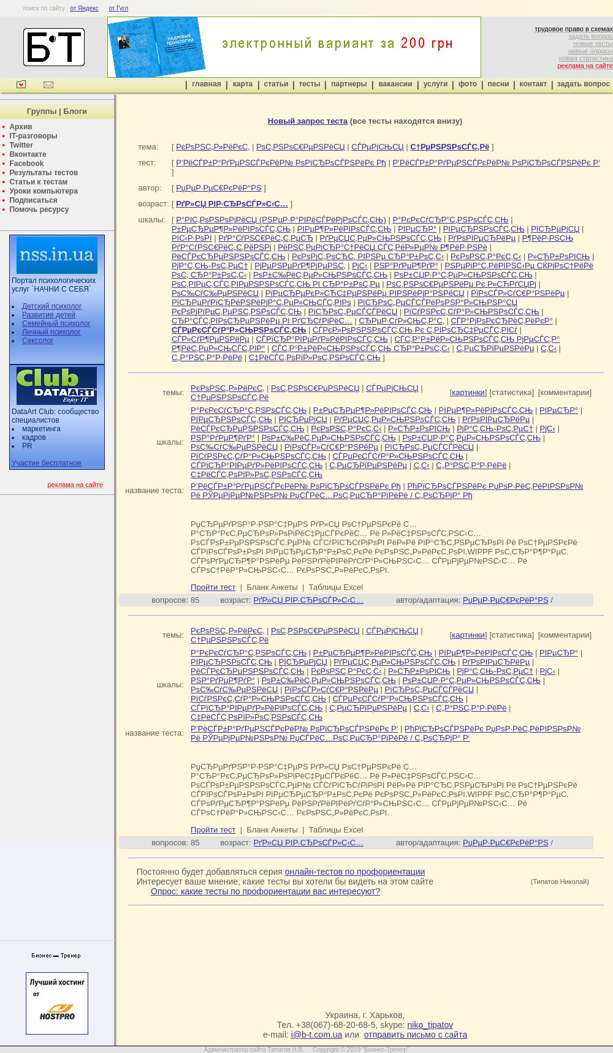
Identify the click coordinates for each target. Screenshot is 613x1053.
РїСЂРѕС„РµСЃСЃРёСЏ (352, 311)
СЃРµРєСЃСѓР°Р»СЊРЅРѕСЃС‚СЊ (397, 456)
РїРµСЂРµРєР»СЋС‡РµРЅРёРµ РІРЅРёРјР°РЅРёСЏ (365, 293)
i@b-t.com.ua (316, 1035)
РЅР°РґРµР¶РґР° (406, 265)
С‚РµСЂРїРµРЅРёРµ (495, 348)
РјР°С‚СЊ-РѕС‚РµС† (210, 265)
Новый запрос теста (308, 121)
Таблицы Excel (336, 587)
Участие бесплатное (47, 463)
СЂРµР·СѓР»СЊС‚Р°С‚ (401, 320)
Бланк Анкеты (271, 587)
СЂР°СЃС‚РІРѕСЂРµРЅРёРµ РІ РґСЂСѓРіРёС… (262, 320)
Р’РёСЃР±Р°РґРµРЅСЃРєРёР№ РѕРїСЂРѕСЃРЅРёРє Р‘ (496, 162)
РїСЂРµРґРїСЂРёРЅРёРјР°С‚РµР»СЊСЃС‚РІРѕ (261, 302)
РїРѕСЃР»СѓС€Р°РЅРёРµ (518, 293)
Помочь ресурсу (39, 209)
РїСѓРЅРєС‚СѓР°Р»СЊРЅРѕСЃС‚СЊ (471, 311)
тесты (309, 84)
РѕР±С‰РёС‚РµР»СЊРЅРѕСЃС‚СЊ (320, 274)
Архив (20, 127)
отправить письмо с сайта (415, 1035)
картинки (468, 392)
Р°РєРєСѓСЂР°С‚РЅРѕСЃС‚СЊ (450, 219)
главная (206, 84)
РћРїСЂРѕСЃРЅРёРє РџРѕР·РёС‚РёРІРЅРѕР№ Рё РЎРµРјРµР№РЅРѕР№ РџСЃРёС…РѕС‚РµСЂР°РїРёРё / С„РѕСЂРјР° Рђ (387, 490)
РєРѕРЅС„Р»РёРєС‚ (212, 146)
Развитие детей (48, 315)
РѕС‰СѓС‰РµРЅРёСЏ (215, 293)
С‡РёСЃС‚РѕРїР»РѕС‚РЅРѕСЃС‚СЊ (315, 357)
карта (243, 84)
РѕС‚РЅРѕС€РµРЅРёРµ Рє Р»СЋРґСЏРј (461, 284)
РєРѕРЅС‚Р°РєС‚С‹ (486, 256)
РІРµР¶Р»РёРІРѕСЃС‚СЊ (344, 228)
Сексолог (37, 340)
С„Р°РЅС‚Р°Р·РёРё (207, 357)
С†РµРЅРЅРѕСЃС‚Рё (229, 397)
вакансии (395, 84)
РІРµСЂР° (417, 228)
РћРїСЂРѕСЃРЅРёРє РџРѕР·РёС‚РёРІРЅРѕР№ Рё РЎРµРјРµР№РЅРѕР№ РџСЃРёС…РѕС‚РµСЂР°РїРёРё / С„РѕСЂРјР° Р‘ (386, 733)
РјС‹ (359, 265)
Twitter (20, 145)
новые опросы (590, 51)
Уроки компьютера (43, 191)
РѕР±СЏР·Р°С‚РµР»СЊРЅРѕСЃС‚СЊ (463, 274)
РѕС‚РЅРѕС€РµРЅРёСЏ (300, 146)
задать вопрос (590, 36)
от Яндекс (84, 8)
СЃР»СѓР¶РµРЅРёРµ (210, 339)
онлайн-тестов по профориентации (355, 872)
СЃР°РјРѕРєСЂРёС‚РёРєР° (501, 320)
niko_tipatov (431, 1025)
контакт (533, 84)
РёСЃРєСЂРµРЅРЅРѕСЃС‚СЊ (229, 256)
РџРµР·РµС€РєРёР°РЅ (219, 187)
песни (498, 84)
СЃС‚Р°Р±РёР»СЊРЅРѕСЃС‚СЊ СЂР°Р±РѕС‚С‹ (361, 348)
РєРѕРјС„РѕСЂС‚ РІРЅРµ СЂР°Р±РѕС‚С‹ (368, 256)
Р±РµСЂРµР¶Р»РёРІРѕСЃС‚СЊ (231, 228)
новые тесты (593, 43)
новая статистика (586, 58)
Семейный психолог (56, 323)
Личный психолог (51, 332)
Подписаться (33, 200)
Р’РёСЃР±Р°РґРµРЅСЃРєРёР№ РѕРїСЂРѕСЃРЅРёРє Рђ (281, 162)
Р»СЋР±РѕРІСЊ (559, 256)
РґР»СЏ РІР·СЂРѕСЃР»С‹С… (309, 600)
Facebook (26, 163)
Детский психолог (52, 306)
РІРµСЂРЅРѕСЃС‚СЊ (484, 228)
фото (468, 84)
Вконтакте (27, 154)
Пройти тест (213, 587)
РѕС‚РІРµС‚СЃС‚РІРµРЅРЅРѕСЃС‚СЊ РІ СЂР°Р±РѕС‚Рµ (276, 284)
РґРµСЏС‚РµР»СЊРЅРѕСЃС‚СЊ (381, 238)
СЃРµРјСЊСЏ (377, 146)
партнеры (349, 84)
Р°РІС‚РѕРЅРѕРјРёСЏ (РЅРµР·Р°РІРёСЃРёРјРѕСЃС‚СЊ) (281, 219)
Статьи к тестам (38, 182)
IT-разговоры (33, 136)
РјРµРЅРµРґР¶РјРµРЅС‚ (299, 265)
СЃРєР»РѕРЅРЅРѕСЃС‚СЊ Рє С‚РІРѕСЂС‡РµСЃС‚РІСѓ (415, 329)
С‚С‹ (549, 348)
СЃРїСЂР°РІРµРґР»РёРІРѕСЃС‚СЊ (321, 339)
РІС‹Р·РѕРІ (192, 238)
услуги (436, 84)
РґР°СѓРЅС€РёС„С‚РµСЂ (265, 238)
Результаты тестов (43, 172)
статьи (276, 84)
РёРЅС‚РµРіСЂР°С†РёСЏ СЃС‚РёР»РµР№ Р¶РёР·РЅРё (382, 247)
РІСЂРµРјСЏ (555, 228)
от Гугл (118, 8)
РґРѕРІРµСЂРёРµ (482, 238)
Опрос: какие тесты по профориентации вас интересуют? (265, 891)
